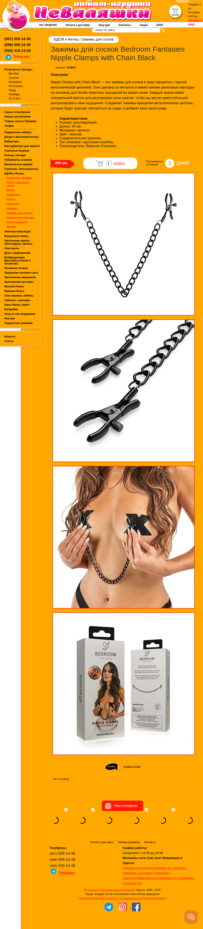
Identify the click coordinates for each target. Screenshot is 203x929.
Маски (11, 190)
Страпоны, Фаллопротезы (21, 168)
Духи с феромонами (17, 252)
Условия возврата (130, 898)
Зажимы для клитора (20, 217)
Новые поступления (17, 116)
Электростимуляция (17, 231)
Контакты (125, 25)
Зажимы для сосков (19, 213)
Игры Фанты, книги (16, 304)
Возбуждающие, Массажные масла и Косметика (17, 260)
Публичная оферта (154, 898)
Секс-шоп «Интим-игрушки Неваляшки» (111, 889)
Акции (144, 25)
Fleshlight (14, 94)
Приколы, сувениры (17, 300)
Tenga (12, 90)
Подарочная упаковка (18, 323)
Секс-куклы (11, 248)
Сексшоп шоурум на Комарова (144, 868)
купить (119, 163)
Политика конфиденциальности (98, 898)
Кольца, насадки (15, 155)
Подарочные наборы (18, 132)
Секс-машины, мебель (18, 295)
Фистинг (9, 318)
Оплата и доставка (77, 25)
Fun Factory (16, 86)
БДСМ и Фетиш (14, 173)
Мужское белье (14, 291)
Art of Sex (14, 98)
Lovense (13, 77)
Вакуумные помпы (16, 236)
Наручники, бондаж (19, 178)
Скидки (9, 125)
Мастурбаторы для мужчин (22, 146)
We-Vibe (14, 73)
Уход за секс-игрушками (19, 313)
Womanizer (15, 82)
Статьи (8, 341)
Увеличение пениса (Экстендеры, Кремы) (18, 242)
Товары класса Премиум (20, 121)
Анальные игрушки (16, 150)
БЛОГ (160, 25)
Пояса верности (17, 222)
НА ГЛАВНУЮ (48, 25)
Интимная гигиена (16, 268)
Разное (11, 226)
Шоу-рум (104, 25)
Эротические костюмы (19, 281)
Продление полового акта (21, 272)
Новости (9, 336)
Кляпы (11, 199)
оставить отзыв (132, 766)
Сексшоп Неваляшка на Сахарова (147, 878)
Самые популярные (17, 112)
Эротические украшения (20, 277)
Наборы (12, 208)
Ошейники (13, 194)
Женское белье (14, 286)
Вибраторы (11, 141)
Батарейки (11, 309)
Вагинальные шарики (18, 164)
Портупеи (13, 204)
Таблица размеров (128, 842)
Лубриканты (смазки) (18, 159)
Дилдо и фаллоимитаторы (21, 136)
